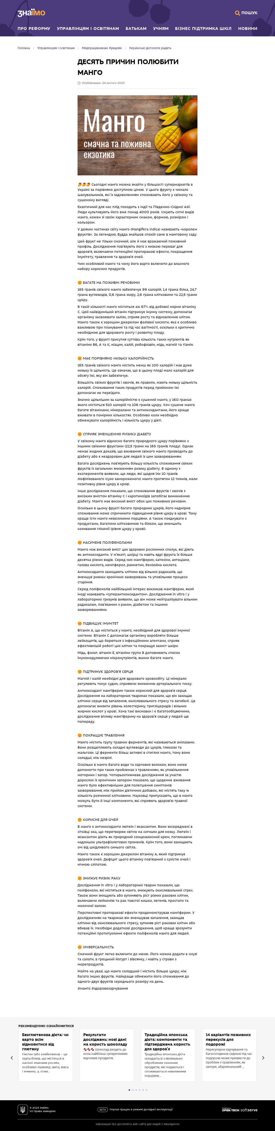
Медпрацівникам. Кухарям (102, 48)
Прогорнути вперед (263, 1058)
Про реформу (34, 28)
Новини (247, 28)
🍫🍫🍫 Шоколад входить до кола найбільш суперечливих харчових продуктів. (106, 1046)
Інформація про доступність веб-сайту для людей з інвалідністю (137, 1124)
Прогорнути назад (12, 1058)
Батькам (136, 28)
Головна (24, 48)
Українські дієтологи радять (150, 48)
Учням (161, 28)
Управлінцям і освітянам (88, 28)
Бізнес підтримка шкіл (203, 28)
